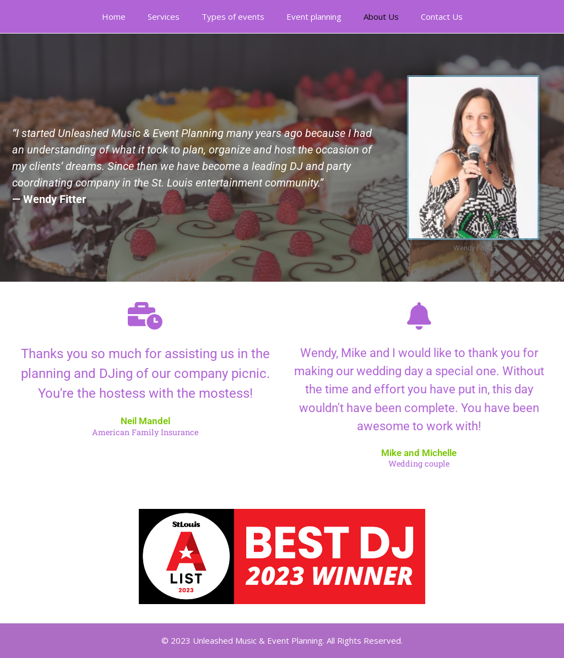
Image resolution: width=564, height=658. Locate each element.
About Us (381, 16)
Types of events (233, 16)
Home (114, 16)
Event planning (313, 16)
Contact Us (442, 16)
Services (164, 16)
